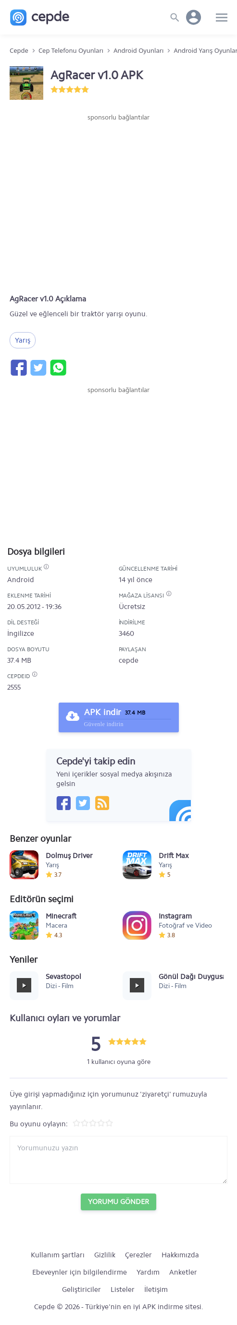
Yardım (148, 1272)
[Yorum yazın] (118, 1160)
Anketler (183, 1272)
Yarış (22, 340)
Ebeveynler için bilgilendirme (79, 1272)
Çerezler (138, 1255)
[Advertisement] (119, 151)
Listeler (123, 1289)
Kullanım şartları (58, 1255)
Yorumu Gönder (118, 1201)
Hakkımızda (180, 1255)
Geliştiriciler (81, 1289)
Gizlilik (104, 1255)
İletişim (156, 1289)
